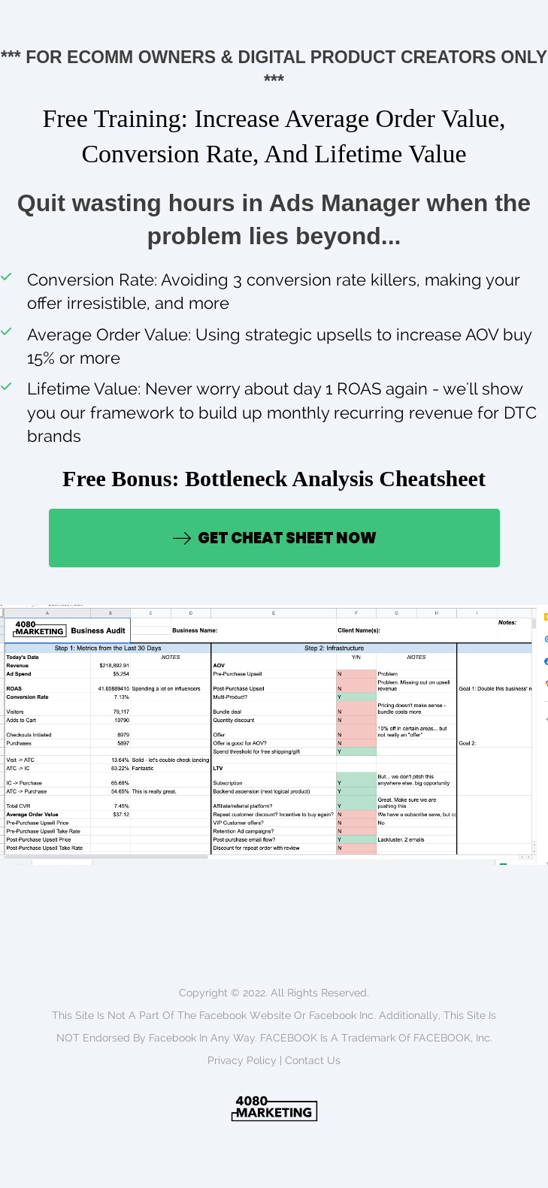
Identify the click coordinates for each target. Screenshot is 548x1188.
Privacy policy (242, 1060)
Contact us (313, 1060)
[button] (274, 538)
